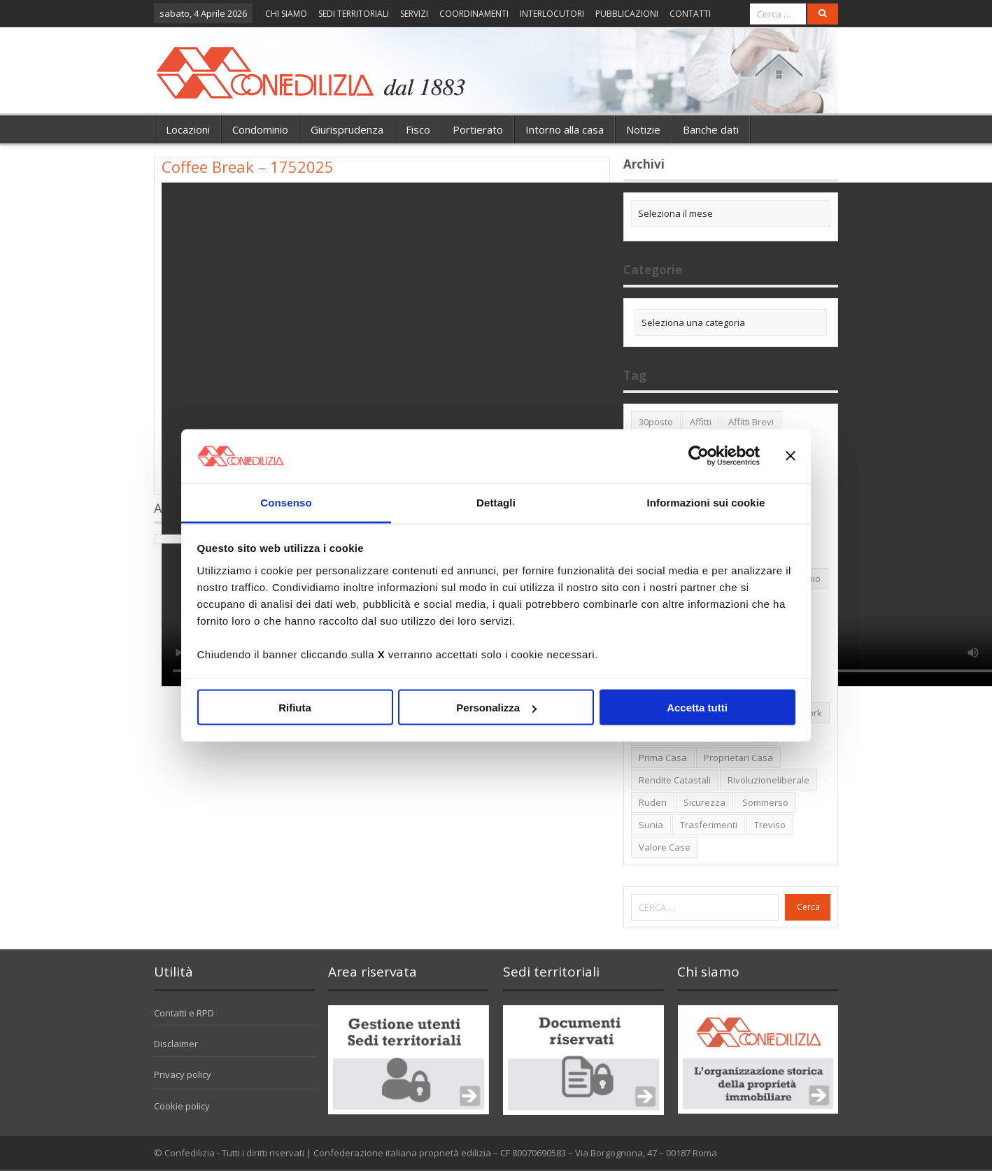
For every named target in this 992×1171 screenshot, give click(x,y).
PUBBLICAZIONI (626, 14)
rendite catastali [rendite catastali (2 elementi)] (675, 780)
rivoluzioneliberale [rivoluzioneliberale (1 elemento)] (768, 780)
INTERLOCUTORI (552, 14)
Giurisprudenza (347, 129)
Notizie (643, 129)
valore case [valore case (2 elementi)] (664, 847)
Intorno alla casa (564, 129)
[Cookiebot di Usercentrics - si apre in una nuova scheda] (698, 456)
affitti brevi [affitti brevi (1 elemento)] (751, 422)
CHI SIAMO (286, 14)
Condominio (260, 129)
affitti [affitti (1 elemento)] (700, 422)
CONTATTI (690, 14)
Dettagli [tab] (496, 502)
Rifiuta (294, 708)
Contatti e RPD (184, 1013)
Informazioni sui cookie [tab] (706, 502)
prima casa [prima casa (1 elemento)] (663, 757)
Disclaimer (176, 1043)
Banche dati (711, 129)
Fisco (418, 129)
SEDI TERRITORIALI (353, 14)
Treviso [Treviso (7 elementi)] (770, 824)
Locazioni (188, 129)
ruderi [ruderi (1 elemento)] (653, 802)
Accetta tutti (697, 708)
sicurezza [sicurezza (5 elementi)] (704, 802)
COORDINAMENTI (474, 14)
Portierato (478, 129)
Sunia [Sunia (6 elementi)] (651, 824)
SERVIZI (414, 14)
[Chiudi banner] (790, 456)
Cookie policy (182, 1106)
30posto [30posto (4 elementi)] (656, 422)
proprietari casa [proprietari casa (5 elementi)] (738, 757)
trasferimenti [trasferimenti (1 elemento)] (708, 824)
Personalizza (496, 708)
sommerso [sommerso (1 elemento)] (765, 802)
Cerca (808, 907)
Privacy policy (182, 1074)
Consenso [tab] (285, 502)
